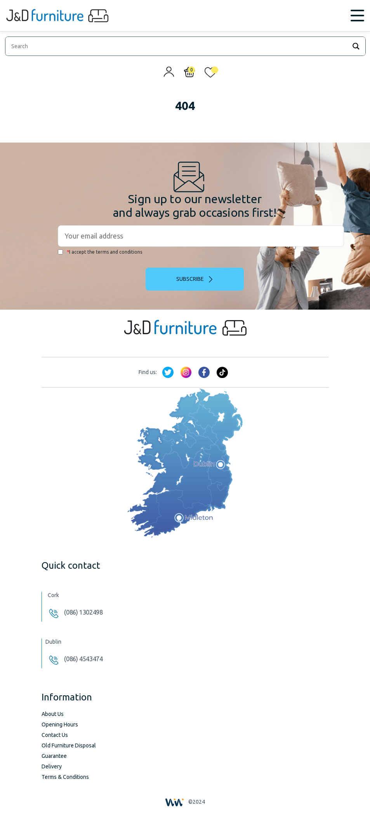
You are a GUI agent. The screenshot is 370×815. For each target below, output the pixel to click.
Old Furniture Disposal (69, 745)
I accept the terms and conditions (100, 252)
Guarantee (54, 756)
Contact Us (55, 735)
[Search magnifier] (356, 46)
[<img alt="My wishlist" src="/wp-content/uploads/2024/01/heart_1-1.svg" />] (210, 74)
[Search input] (178, 46)
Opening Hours (60, 724)
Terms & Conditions (65, 777)
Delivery (52, 766)
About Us (53, 714)
